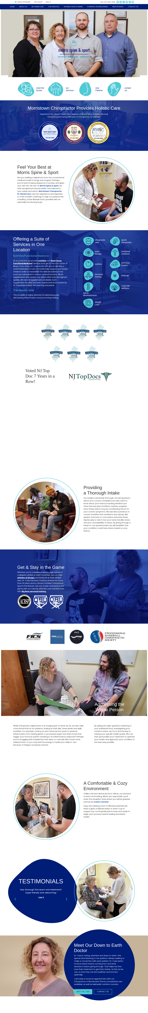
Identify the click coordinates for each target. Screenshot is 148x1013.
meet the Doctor (40, 89)
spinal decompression (90, 294)
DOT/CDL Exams (125, 264)
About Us (23, 7)
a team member (101, 802)
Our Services (53, 7)
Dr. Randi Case (38, 7)
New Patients (117, 7)
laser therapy (98, 252)
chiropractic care (100, 241)
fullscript (125, 275)
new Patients (99, 89)
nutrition (42, 261)
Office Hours (38, 2)
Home (12, 7)
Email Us (48, 2)
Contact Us (133, 7)
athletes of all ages (26, 578)
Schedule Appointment (22, 2)
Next (66, 899)
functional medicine (125, 252)
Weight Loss (98, 303)
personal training (99, 275)
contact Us (127, 89)
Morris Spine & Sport (49, 186)
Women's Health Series (73, 7)
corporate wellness (125, 287)
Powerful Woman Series (97, 7)
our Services (70, 89)
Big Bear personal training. (34, 591)
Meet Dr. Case (83, 992)
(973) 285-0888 (109, 2)
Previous (15, 899)
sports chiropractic (126, 241)
